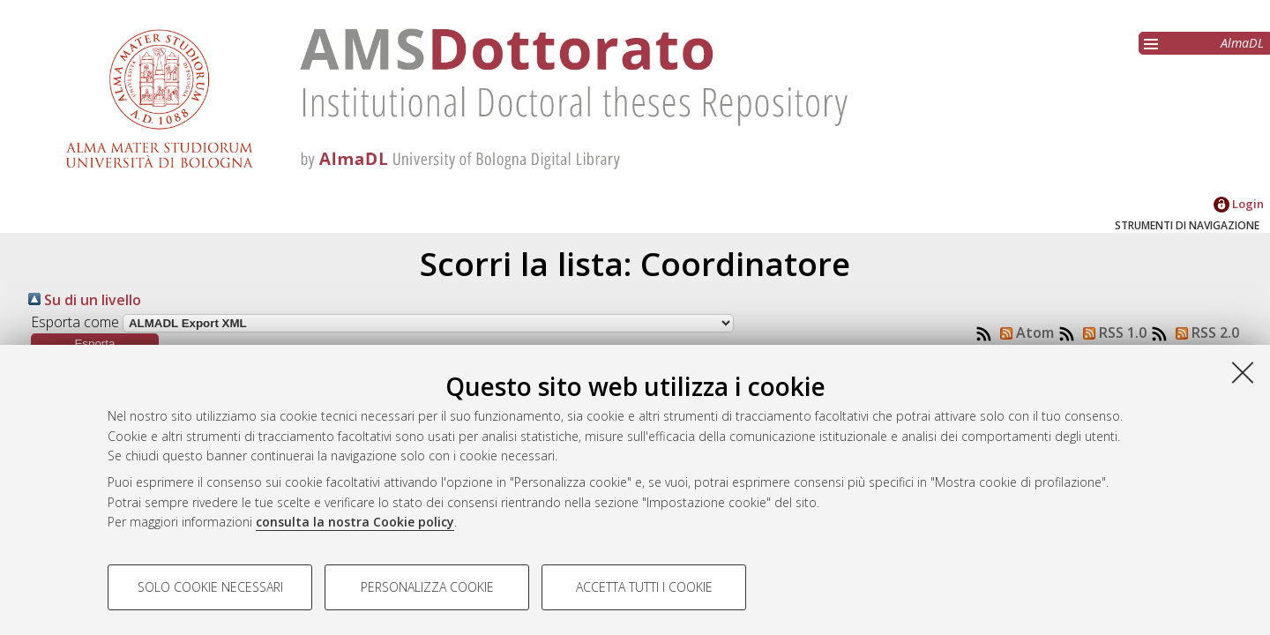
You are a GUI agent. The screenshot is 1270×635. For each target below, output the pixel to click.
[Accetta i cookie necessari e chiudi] (1243, 372)
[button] (95, 343)
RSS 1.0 (1111, 332)
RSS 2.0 (1204, 332)
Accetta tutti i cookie (644, 587)
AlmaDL (1242, 42)
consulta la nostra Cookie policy (355, 521)
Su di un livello (84, 300)
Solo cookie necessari (210, 587)
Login (1239, 204)
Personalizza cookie (427, 587)
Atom (1023, 332)
